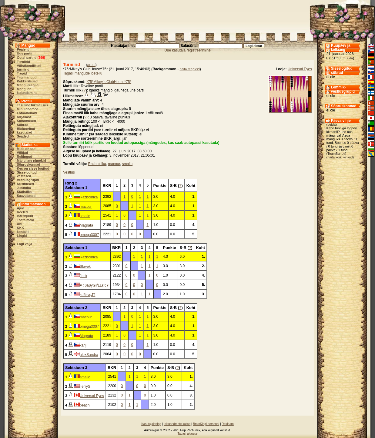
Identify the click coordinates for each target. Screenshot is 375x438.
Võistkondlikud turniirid (29, 67)
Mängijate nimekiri (31, 160)
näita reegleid (190, 69)
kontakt (23, 232)
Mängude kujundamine (27, 91)
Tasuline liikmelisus (32, 105)
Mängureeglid (28, 85)
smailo (127, 164)
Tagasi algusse (187, 433)
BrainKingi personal (206, 424)
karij (83, 345)
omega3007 (89, 235)
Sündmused (26, 121)
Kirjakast (24, 117)
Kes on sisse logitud (33, 168)
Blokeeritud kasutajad (26, 130)
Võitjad (22, 152)
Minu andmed (28, 109)
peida (331, 124)
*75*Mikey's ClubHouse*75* (108, 82)
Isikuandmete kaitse (177, 424)
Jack (83, 276)
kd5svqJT (87, 295)
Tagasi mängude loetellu (82, 73)
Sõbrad (22, 125)
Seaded (23, 136)
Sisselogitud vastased (27, 174)
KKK (20, 228)
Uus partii (24, 53)
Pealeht (23, 49)
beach (85, 405)
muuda (348, 58)
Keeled (22, 212)
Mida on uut (26, 149)
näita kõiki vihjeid (340, 157)
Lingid (22, 235)
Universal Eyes (300, 69)
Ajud (20, 208)
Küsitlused (25, 184)
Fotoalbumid (27, 113)
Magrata (86, 225)
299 (41, 57)
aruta (91, 65)
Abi (19, 224)
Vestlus (69, 172)
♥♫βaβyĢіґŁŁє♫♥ (94, 285)
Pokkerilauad (27, 81)
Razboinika (97, 164)
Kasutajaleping (151, 424)
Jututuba (24, 188)
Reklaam (227, 424)
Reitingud (24, 156)
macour (114, 164)
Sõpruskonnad (28, 164)
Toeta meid (25, 220)
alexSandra (89, 355)
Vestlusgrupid (28, 180)
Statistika (24, 192)
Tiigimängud (27, 77)
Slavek (85, 266)
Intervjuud (25, 216)
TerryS (85, 386)
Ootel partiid (27, 57)
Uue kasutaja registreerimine (187, 50)
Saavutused (26, 195)
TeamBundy (336, 153)
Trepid (22, 73)
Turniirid (23, 62)
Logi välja (24, 244)
